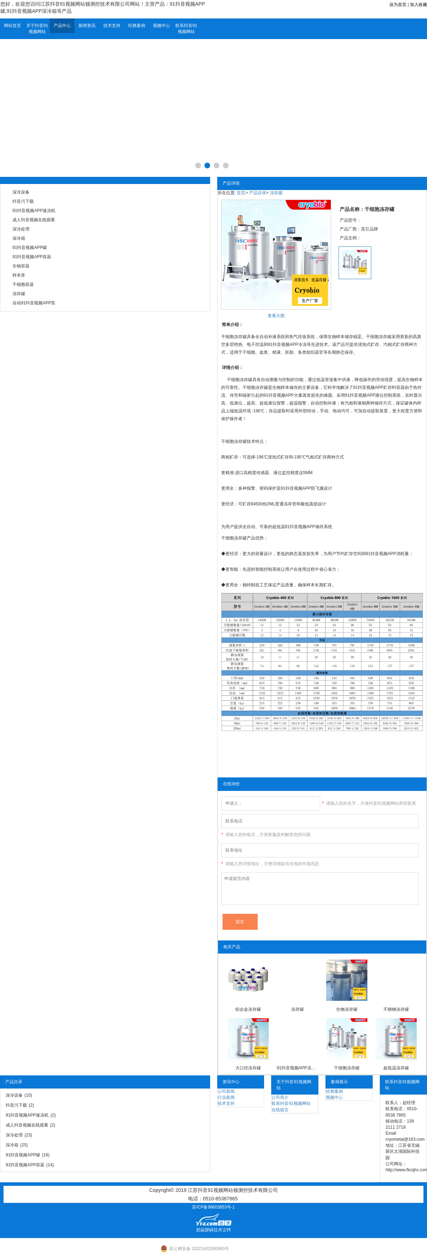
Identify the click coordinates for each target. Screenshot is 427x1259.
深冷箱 (18, 238)
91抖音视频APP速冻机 (33, 210)
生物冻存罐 (346, 1009)
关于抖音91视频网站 (37, 28)
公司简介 (280, 1097)
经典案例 (136, 25)
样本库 (18, 275)
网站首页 (12, 25)
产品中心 (62, 25)
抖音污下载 (23, 201)
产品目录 (257, 192)
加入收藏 (418, 4)
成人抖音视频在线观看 (33, 219)
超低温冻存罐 (396, 1067)
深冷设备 (20, 192)
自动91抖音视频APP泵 (33, 302)
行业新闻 (226, 1097)
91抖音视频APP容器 (31, 256)
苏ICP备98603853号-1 (213, 1207)
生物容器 (20, 266)
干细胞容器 (23, 284)
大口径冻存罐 (248, 1067)
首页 (241, 192)
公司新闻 (226, 1091)
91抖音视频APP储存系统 (308, 526)
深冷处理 (20, 229)
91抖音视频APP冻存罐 (297, 1067)
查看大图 (276, 315)
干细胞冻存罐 (347, 1067)
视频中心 (161, 25)
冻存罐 (18, 293)
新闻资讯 (86, 25)
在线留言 (280, 1109)
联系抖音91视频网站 (186, 28)
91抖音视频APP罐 (29, 247)
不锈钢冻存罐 (396, 1009)
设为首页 (397, 4)
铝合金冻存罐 (248, 1009)
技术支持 (111, 25)
